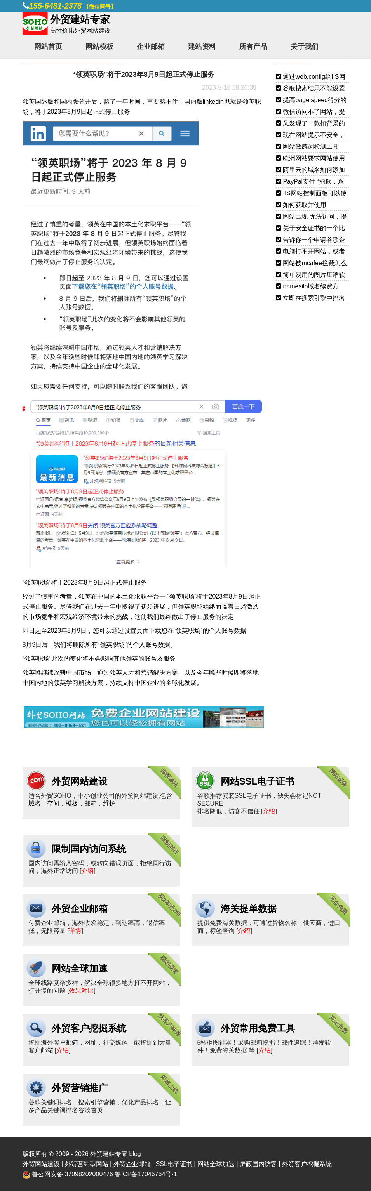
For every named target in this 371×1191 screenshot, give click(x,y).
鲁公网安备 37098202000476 (72, 1174)
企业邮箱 (151, 46)
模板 (72, 803)
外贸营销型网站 (86, 1164)
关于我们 (305, 46)
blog (135, 1154)
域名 (34, 803)
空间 (53, 803)
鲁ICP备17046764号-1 (146, 1174)
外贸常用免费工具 (258, 1028)
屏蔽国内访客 (258, 1164)
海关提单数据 (249, 908)
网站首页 (48, 46)
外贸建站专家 (109, 1154)
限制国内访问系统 (89, 849)
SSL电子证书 (174, 1164)
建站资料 (202, 46)
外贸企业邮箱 (80, 908)
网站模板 (99, 46)
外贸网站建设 (80, 781)
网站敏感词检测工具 (307, 146)
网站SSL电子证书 (258, 781)
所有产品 (253, 46)
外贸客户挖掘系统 (89, 1028)
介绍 (269, 811)
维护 (109, 803)
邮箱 (90, 803)
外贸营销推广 (80, 1088)
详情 (75, 930)
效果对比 (81, 990)
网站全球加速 (80, 968)
